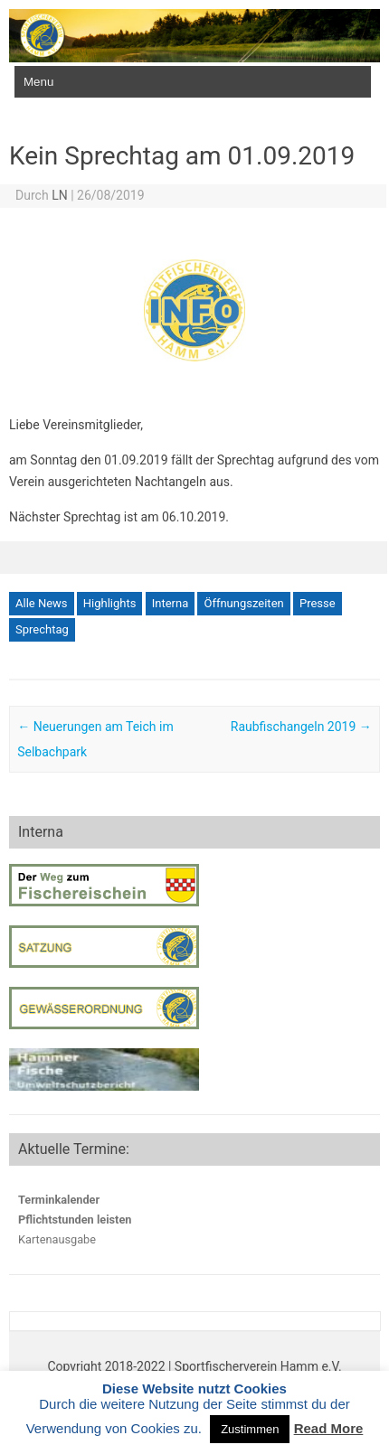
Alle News (41, 603)
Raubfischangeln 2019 (301, 726)
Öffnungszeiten (243, 603)
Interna (170, 603)
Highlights (110, 603)
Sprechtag (42, 629)
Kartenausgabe (57, 1239)
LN (60, 195)
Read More (329, 1428)
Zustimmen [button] (250, 1429)
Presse (317, 603)
